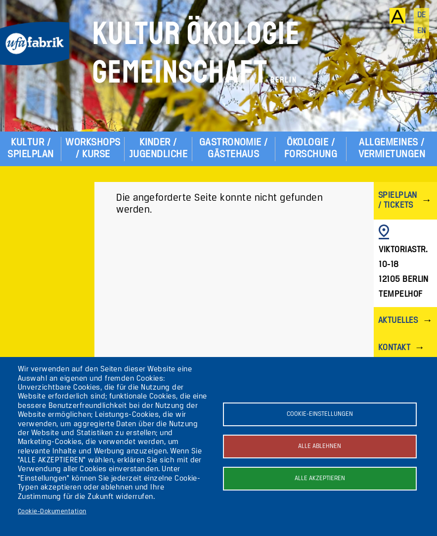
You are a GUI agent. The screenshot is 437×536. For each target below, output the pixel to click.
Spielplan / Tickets (397, 200)
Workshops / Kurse (92, 148)
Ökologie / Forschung (310, 148)
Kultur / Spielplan (30, 148)
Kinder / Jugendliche (158, 148)
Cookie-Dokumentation (52, 511)
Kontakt (394, 348)
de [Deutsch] (421, 15)
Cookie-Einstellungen (320, 414)
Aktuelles (398, 320)
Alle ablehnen (319, 446)
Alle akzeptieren (320, 478)
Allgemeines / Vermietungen (392, 148)
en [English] (421, 31)
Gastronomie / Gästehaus (233, 148)
